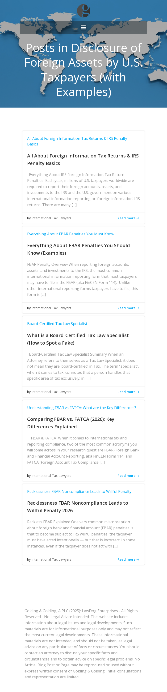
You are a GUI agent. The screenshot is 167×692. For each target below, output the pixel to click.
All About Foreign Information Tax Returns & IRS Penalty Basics (77, 141)
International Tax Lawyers (51, 218)
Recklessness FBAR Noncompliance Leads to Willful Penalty (79, 491)
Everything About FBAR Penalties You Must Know (70, 234)
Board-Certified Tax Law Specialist (57, 323)
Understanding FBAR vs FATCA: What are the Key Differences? (81, 407)
